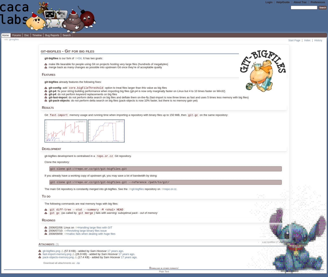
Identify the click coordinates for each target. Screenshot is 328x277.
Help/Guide (283, 2)
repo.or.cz (168, 191)
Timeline (37, 35)
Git (78, 58)
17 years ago (282, 245)
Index (307, 40)
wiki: (6, 39)
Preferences (318, 2)
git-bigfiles (14, 39)
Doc (26, 35)
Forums (16, 35)
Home (5, 35)
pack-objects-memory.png (58, 260)
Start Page (294, 40)
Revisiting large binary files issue (85, 234)
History (318, 40)
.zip (78, 266)
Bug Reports (52, 35)
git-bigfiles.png (51, 254)
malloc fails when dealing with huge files (89, 237)
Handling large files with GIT (93, 230)
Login (269, 2)
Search (67, 35)
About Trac (300, 2)
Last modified (268, 245)
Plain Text (164, 275)
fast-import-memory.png (57, 257)
